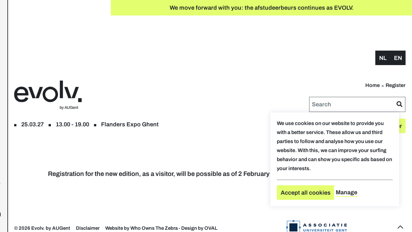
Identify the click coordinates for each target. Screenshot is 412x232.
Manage (346, 192)
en (398, 28)
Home (372, 55)
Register (44, 38)
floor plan (74, 38)
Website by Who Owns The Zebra (244, 207)
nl (383, 28)
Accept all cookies (306, 192)
